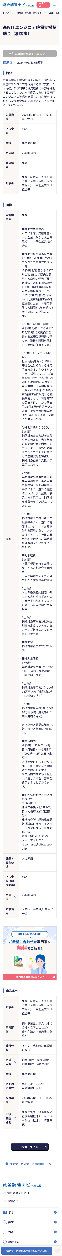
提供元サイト (30, 1147)
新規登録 (42, 5)
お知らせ (12, 1201)
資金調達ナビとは (18, 1193)
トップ (6, 12)
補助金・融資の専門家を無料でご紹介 (26, 1251)
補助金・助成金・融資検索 (29, 12)
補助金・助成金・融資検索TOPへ (30, 1164)
